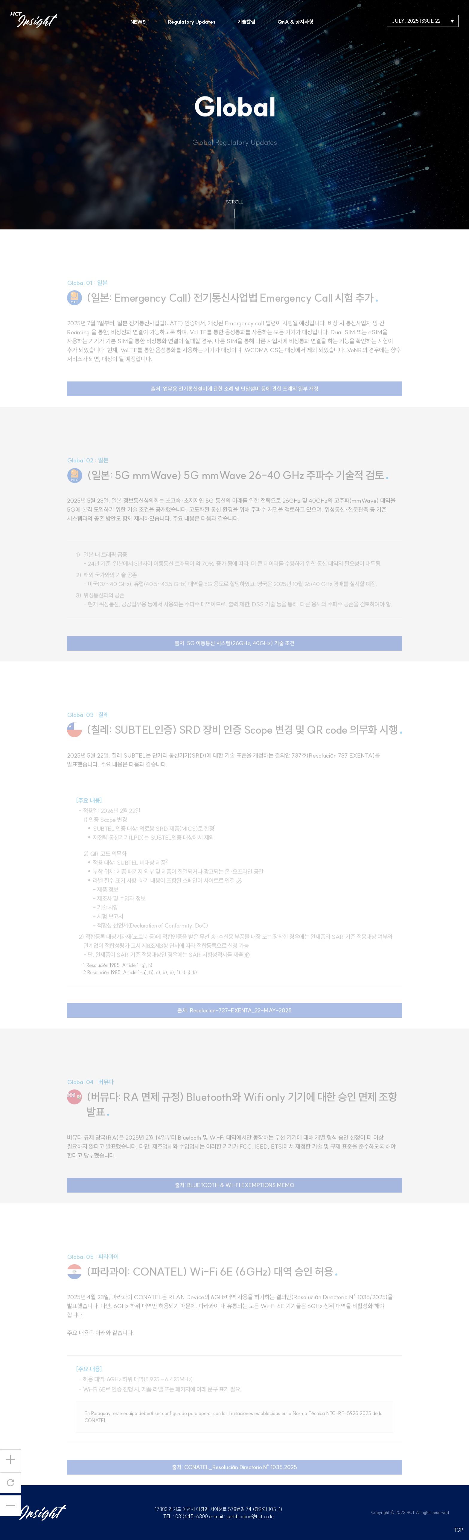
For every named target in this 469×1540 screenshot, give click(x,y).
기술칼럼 (246, 22)
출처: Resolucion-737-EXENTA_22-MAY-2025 (234, 1019)
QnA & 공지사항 (295, 22)
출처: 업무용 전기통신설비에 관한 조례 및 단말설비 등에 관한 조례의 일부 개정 (235, 398)
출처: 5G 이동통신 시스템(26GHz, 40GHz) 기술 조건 (235, 652)
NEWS (138, 22)
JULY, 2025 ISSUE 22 (423, 21)
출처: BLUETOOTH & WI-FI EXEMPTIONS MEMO (234, 1194)
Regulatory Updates (191, 22)
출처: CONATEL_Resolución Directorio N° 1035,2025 (234, 1476)
